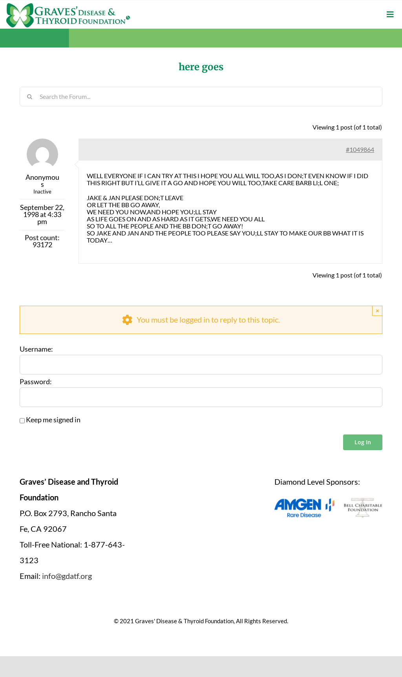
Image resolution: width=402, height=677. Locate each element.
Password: (36, 381)
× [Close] (377, 310)
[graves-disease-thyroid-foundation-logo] (68, 6)
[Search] (29, 96)
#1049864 (360, 149)
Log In (362, 442)
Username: (36, 349)
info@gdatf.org (67, 575)
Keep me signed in (53, 419)
